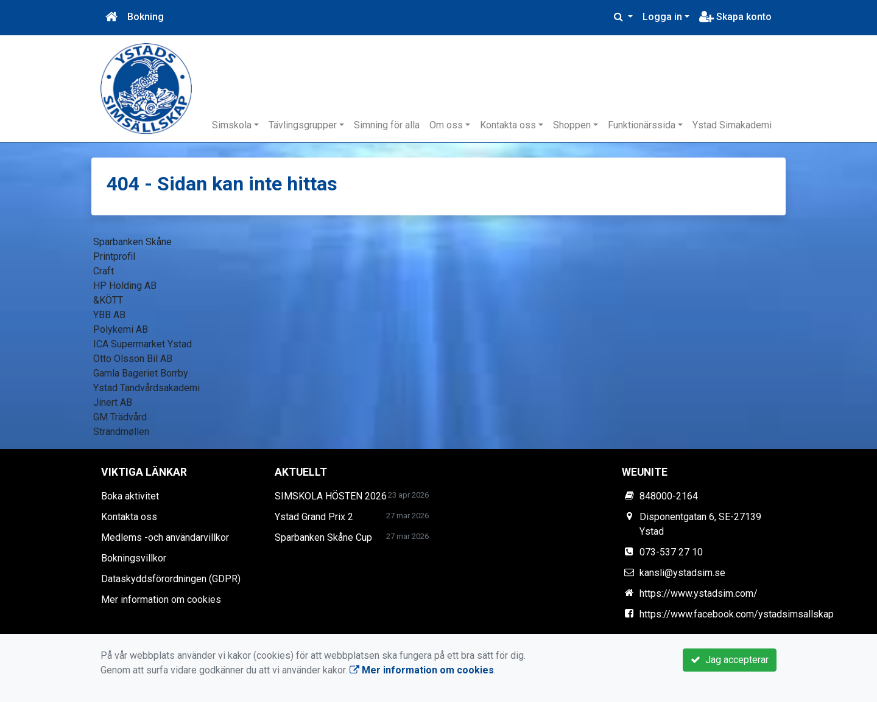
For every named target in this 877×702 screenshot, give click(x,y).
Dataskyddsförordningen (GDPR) (171, 579)
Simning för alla (387, 125)
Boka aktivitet (130, 496)
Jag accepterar (730, 660)
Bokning (145, 17)
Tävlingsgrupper (303, 125)
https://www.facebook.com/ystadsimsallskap (736, 614)
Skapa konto (735, 17)
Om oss (446, 125)
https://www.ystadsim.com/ (698, 593)
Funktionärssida (641, 125)
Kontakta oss (508, 125)
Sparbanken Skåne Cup (323, 537)
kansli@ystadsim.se (682, 573)
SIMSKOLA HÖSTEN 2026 (331, 496)
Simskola (232, 125)
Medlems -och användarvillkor (165, 537)
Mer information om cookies (161, 599)
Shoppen (572, 125)
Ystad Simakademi (732, 125)
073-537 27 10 (671, 552)
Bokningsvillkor (133, 558)
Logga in (662, 17)
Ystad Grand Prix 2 (314, 517)
